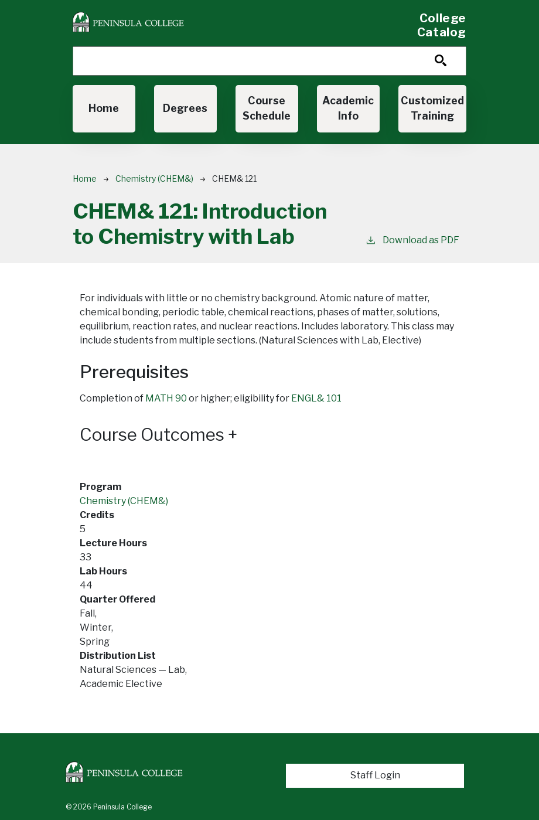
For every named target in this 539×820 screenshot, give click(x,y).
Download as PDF (412, 239)
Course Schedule (267, 108)
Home (103, 108)
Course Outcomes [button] (158, 434)
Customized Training (432, 108)
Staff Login (375, 775)
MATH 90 (166, 398)
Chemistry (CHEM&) (154, 178)
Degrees (185, 108)
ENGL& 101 (316, 398)
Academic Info (348, 108)
